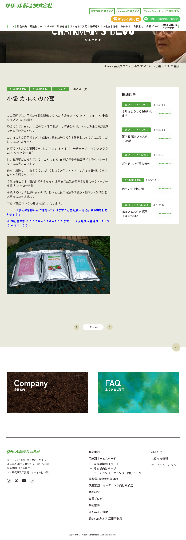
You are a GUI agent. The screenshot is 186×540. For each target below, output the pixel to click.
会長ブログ (152, 26)
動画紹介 (95, 26)
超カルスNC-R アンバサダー (169, 26)
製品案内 (22, 26)
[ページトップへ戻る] (176, 347)
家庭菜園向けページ (106, 464)
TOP (11, 26)
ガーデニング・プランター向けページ (117, 473)
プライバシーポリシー (165, 465)
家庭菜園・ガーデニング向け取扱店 (111, 485)
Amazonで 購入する (129, 11)
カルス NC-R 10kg (141, 66)
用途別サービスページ (42, 26)
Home (107, 66)
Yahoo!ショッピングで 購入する (161, 11)
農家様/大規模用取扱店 (103, 478)
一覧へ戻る (93, 327)
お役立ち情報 (110, 26)
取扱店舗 (62, 26)
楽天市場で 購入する (102, 11)
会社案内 (138, 26)
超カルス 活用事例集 (105, 518)
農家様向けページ (105, 468)
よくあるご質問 (78, 26)
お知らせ (125, 26)
